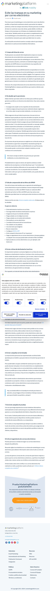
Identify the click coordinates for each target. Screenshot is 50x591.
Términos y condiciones (15, 577)
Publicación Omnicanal (15, 559)
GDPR (10, 569)
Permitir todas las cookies (40, 314)
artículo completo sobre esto (26, 200)
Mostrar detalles (40, 309)
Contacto (33, 577)
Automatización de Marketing (17, 556)
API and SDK (33, 559)
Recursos (31, 556)
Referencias (33, 575)
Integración (12, 561)
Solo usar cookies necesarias (9, 314)
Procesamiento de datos (15, 572)
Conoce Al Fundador (36, 569)
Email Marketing (13, 554)
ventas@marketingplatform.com (12, 539)
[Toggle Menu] (48, 4)
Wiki (30, 554)
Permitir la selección (25, 314)
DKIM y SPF (16, 231)
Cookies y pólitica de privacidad (17, 575)
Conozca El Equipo (35, 572)
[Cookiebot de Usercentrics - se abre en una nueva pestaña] (41, 274)
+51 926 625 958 (8, 536)
